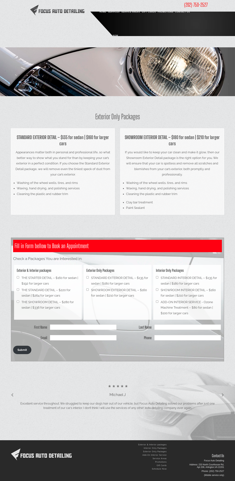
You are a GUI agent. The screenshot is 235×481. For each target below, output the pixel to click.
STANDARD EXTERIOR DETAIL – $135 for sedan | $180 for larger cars (119, 280)
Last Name (145, 327)
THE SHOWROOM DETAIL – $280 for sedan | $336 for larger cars (47, 305)
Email (44, 338)
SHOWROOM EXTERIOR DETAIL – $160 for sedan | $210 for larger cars (119, 292)
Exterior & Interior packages (152, 445)
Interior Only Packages (155, 448)
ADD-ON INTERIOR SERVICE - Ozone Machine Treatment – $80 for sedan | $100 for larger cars (187, 307)
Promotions (165, 12)
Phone (148, 338)
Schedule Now (108, 35)
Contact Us (182, 12)
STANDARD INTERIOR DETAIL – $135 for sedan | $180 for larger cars (189, 280)
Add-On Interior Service (154, 455)
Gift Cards (149, 12)
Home (102, 12)
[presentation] (12, 395)
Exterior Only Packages (155, 452)
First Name (40, 327)
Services (114, 12)
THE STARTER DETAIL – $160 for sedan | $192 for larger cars (49, 280)
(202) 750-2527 (196, 5)
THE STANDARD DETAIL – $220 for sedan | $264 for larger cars (45, 292)
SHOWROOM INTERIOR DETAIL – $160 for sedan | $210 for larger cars (188, 292)
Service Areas (131, 12)
